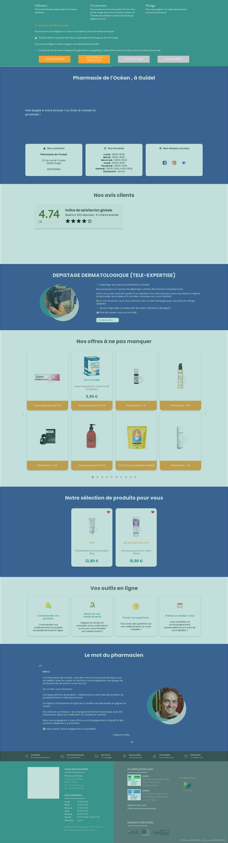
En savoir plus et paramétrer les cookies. (52, 25)
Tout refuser (134, 59)
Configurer (173, 59)
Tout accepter (54, 59)
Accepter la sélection (94, 59)
